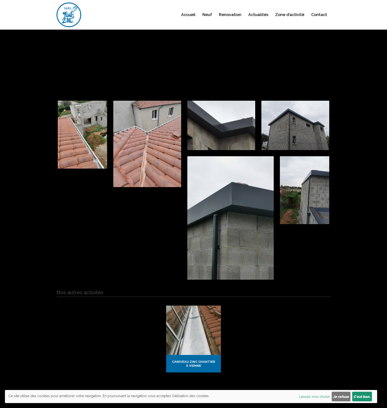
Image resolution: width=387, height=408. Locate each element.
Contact (319, 20)
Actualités (258, 20)
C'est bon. (361, 397)
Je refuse (341, 397)
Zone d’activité (289, 20)
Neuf (207, 20)
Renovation (230, 20)
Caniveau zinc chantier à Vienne (193, 364)
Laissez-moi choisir (314, 397)
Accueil (188, 20)
